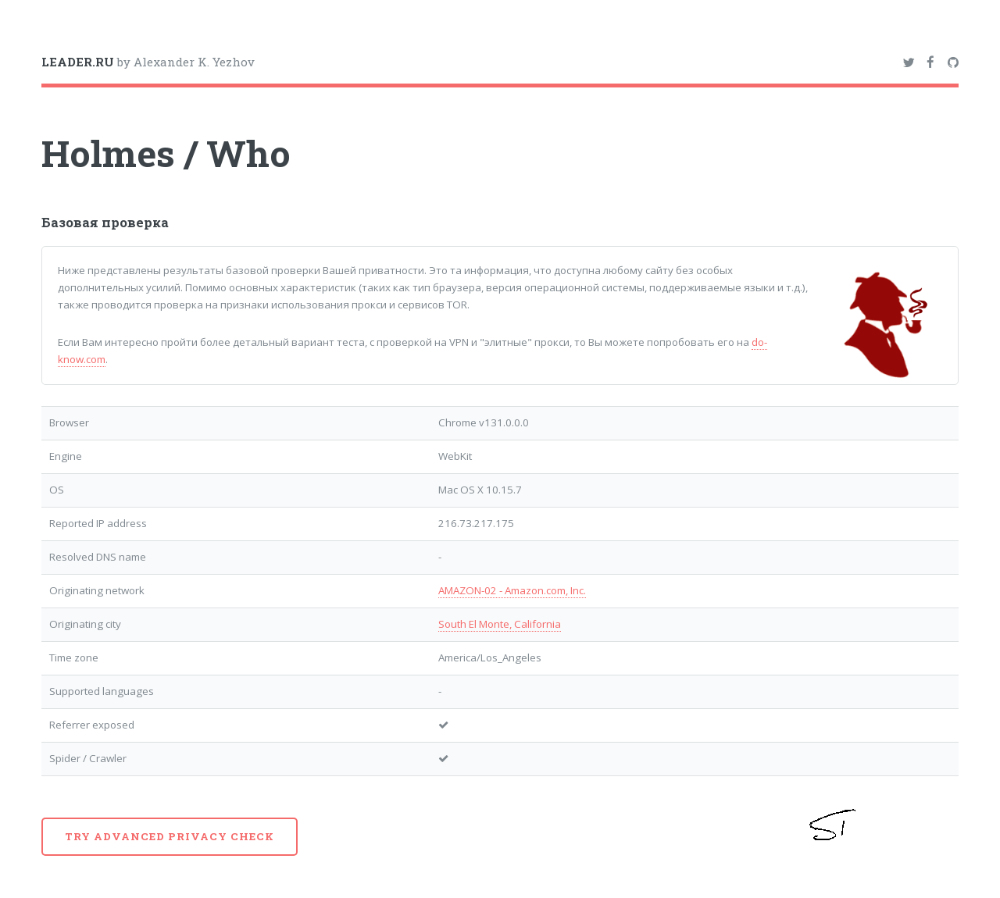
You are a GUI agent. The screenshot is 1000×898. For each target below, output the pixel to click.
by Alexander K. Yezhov (148, 61)
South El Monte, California (499, 624)
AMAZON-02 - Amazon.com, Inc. (512, 590)
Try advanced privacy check (169, 836)
